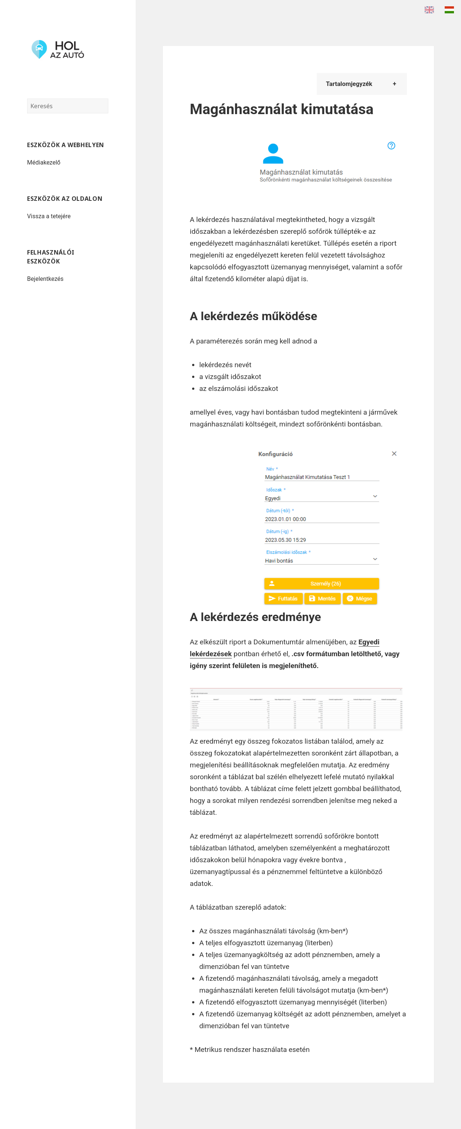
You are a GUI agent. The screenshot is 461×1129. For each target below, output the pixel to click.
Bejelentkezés (45, 278)
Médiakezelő (43, 162)
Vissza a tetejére (48, 216)
